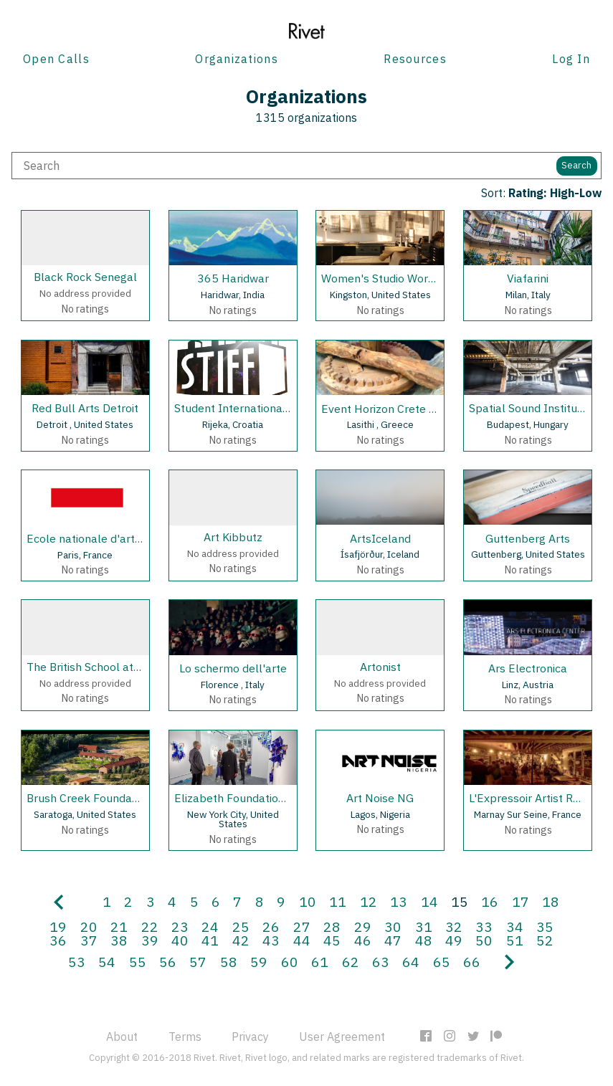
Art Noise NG (380, 798)
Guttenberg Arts (527, 538)
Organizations (236, 59)
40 (180, 940)
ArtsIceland (380, 538)
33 (484, 926)
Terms (184, 1036)
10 (307, 901)
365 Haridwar (233, 278)
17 (520, 901)
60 (289, 962)
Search (576, 165)
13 (398, 901)
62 (350, 962)
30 (392, 926)
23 (180, 926)
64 (410, 962)
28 (332, 926)
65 (441, 962)
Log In (571, 59)
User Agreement (342, 1036)
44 (301, 940)
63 (380, 962)
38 (119, 940)
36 (58, 940)
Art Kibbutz (233, 537)
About (122, 1036)
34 (514, 926)
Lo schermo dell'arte (233, 668)
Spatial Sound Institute (528, 408)
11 (337, 901)
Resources (415, 59)
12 (368, 901)
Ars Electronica (527, 668)
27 (301, 926)
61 (319, 962)
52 (544, 940)
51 (514, 940)
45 (332, 940)
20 (89, 926)
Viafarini (527, 278)
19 (58, 926)
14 (429, 901)
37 (89, 940)
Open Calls (56, 59)
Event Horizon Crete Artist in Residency (422, 408)
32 (453, 926)
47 (392, 940)
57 (197, 962)
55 (137, 962)
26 (271, 926)
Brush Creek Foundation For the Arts (121, 798)
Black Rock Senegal (85, 277)
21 (119, 926)
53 (76, 962)
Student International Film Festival (264, 408)
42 (241, 940)
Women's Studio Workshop (390, 278)
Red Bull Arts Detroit (85, 408)
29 (362, 926)
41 (210, 940)
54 (106, 962)
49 (453, 940)
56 (167, 962)
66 (471, 962)
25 (241, 926)
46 (362, 940)
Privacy (250, 1036)
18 (550, 901)
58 (228, 962)
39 (149, 940)
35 (544, 926)
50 (484, 940)
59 (258, 962)
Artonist (380, 666)
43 (271, 940)
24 (210, 926)
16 (489, 901)
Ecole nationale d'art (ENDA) (101, 538)
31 (423, 926)
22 (149, 926)
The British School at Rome (96, 666)
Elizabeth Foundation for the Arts (260, 798)
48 (423, 940)
